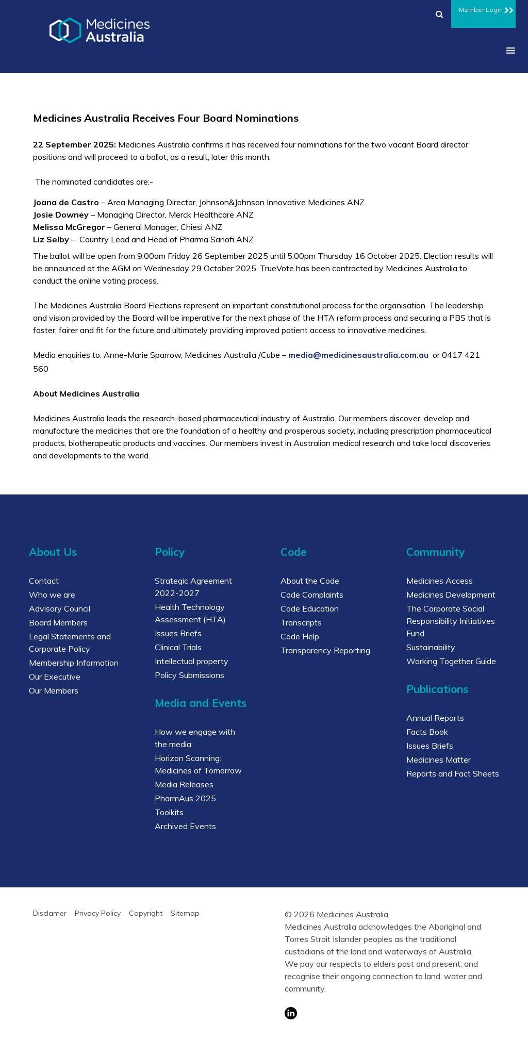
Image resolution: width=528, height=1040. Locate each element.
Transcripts (301, 622)
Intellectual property (191, 661)
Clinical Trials (178, 647)
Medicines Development (451, 594)
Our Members (53, 690)
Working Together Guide (451, 661)
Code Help (299, 636)
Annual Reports (435, 718)
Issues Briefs (178, 633)
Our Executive (54, 676)
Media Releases (184, 784)
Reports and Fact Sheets (452, 773)
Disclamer (50, 913)
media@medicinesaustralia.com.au (358, 355)
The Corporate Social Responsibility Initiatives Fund (450, 620)
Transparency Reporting (325, 650)
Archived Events (185, 826)
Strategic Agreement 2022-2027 (193, 586)
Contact (44, 580)
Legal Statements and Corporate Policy (70, 642)
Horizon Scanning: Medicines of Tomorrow (198, 764)
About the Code (309, 580)
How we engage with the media (195, 738)
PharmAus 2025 (185, 798)
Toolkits (169, 812)
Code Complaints (311, 594)
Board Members (58, 622)
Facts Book (427, 732)
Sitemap (185, 913)
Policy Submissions (189, 675)
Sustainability (430, 647)
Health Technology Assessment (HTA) (190, 613)
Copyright (145, 913)
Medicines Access (439, 580)
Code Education (309, 608)
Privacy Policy (98, 913)
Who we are (52, 594)
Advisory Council (59, 608)
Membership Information (74, 662)
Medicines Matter (438, 759)
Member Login (483, 8)
